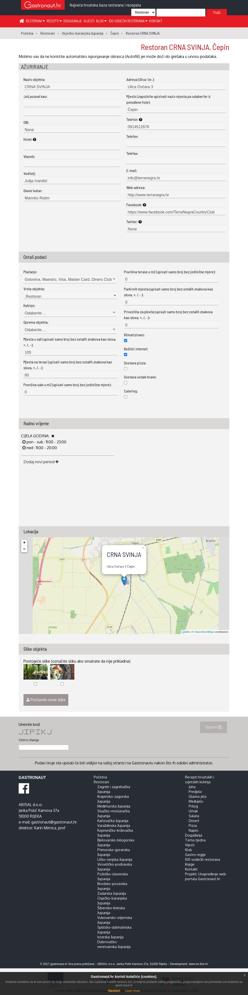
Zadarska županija (111, 893)
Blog (101, 20)
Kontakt (155, 20)
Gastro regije (195, 854)
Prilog (193, 806)
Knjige (189, 864)
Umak (193, 811)
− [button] (24, 549)
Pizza (193, 825)
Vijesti (89, 20)
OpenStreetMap (204, 631)
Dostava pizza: (135, 362)
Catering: (131, 391)
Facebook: (136, 204)
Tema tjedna (195, 840)
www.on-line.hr (198, 964)
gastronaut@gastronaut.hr (54, 822)
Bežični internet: (136, 348)
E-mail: (131, 170)
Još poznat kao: (35, 96)
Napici (193, 830)
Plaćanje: (30, 271)
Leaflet (186, 631)
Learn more (132, 991)
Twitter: (134, 221)
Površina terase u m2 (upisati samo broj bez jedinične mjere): (170, 271)
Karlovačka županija (112, 820)
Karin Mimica (45, 827)
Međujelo (196, 801)
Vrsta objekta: (34, 288)
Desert (194, 820)
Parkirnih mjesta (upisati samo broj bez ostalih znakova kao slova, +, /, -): (168, 292)
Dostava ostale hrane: (140, 377)
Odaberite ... (35, 313)
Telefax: (132, 153)
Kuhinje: (29, 305)
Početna (100, 777)
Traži (216, 13)
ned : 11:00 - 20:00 (41, 447)
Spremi (213, 727)
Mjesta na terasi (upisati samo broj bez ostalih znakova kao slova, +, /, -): (67, 365)
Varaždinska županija (113, 825)
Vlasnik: (29, 156)
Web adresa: (135, 187)
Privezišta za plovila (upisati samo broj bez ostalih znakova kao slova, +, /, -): (168, 314)
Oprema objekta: (35, 322)
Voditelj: (29, 173)
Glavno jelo (198, 796)
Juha (192, 786)
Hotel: (29, 139)
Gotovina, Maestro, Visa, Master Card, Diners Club (68, 279)
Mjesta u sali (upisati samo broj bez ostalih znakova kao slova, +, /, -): (69, 342)
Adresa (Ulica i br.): (140, 79)
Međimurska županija (113, 806)
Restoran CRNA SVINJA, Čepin (185, 46)
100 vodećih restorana (127, 20)
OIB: (26, 122)
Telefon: (134, 119)
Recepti (54, 20)
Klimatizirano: (134, 334)
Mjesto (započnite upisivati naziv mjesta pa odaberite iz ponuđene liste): (168, 99)
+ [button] (24, 543)
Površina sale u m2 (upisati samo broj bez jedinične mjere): (67, 384)
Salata (194, 816)
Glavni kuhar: (32, 190)
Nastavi (114, 991)
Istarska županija (110, 937)
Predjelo (195, 791)
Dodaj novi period (41, 461)
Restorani (35, 20)
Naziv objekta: (34, 79)
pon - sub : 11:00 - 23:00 (46, 441)
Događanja (72, 20)
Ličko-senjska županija (114, 859)
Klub (188, 849)
